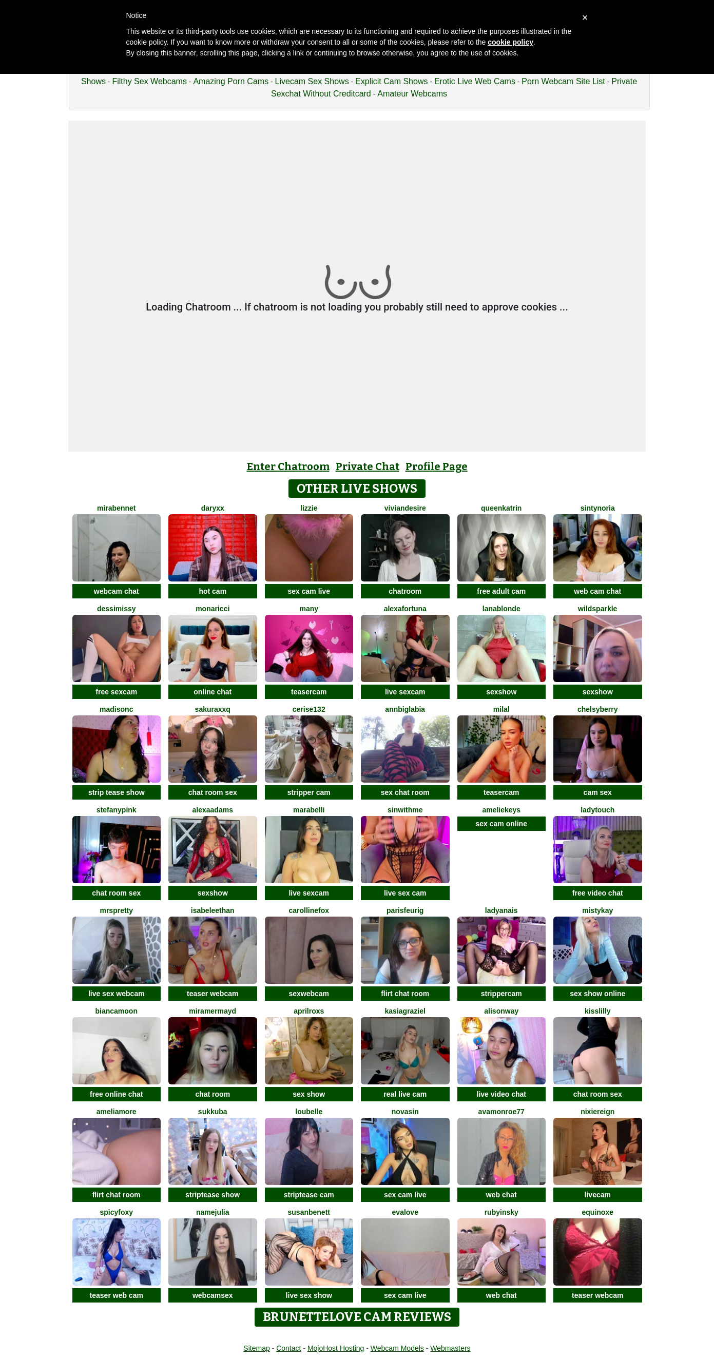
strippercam (501, 993)
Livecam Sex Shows (312, 81)
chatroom (405, 591)
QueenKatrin (501, 508)
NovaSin (405, 1112)
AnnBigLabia (405, 709)
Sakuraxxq (212, 709)
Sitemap (256, 1348)
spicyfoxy (116, 1212)
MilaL (501, 709)
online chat (212, 692)
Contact (288, 1348)
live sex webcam (116, 993)
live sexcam (405, 692)
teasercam (308, 692)
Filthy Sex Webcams (149, 81)
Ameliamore (117, 1112)
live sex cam (405, 893)
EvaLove (405, 1212)
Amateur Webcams (412, 93)
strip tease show (116, 792)
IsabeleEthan (213, 910)
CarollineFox (308, 910)
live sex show (309, 1295)
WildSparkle (597, 609)
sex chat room (405, 792)
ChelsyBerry (597, 709)
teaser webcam (212, 993)
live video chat (501, 1094)
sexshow (501, 692)
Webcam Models (397, 1348)
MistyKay (597, 910)
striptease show (212, 1195)
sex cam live (308, 591)
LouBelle (308, 1112)
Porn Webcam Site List (563, 81)
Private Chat (367, 466)
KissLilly (598, 1011)
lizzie (308, 508)
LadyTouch (597, 810)
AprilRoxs (309, 1011)
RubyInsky (501, 1212)
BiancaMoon (116, 1011)
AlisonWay (501, 1011)
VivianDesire (405, 508)
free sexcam (116, 692)
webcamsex (212, 1295)
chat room (212, 1094)
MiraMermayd (212, 1011)
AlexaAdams (212, 810)
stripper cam (309, 792)
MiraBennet (116, 508)
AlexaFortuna (405, 609)
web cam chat (597, 591)
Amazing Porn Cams (230, 81)
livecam (598, 1195)
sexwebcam (308, 993)
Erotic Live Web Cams (474, 81)
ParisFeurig (405, 910)
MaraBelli (308, 810)
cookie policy (510, 42)
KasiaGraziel (405, 1011)
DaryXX (212, 508)
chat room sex (212, 792)
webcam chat (116, 591)
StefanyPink (117, 810)
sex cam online (501, 824)
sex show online (597, 993)
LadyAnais (501, 910)
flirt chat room (405, 993)
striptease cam (309, 1195)
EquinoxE (597, 1212)
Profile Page (437, 466)
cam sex (598, 792)
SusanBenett (309, 1212)
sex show (309, 1094)
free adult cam (501, 591)
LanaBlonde (501, 609)
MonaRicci (212, 609)
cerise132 (309, 709)
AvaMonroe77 (501, 1112)
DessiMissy (116, 609)
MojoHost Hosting (335, 1348)
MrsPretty (116, 910)
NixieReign (597, 1112)
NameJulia (212, 1212)
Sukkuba (212, 1112)
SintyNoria (598, 508)
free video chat (597, 893)
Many (308, 609)
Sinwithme (405, 810)
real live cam (405, 1094)
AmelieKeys (501, 810)
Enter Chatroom (288, 466)
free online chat (116, 1094)
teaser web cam (116, 1295)
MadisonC (116, 709)
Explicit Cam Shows (391, 81)
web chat (501, 1195)
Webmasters (450, 1348)
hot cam (212, 591)
